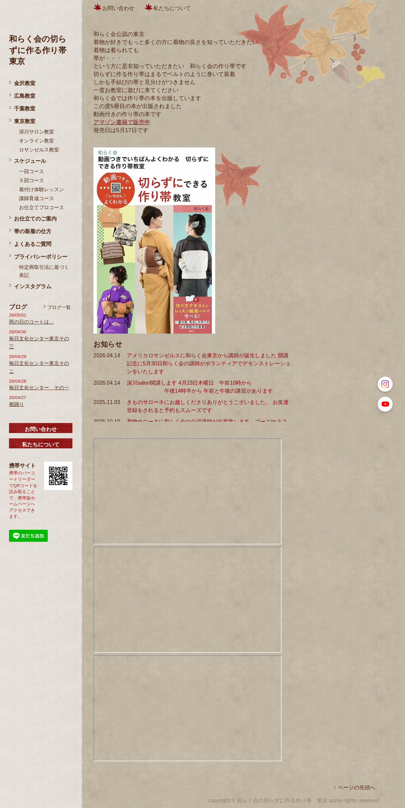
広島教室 (24, 96)
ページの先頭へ (356, 787)
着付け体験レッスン (41, 189)
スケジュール (30, 161)
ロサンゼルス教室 (39, 149)
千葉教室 (24, 108)
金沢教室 (24, 83)
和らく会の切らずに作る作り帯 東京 (41, 50)
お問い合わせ (41, 429)
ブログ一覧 (59, 307)
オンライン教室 (36, 140)
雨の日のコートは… (31, 322)
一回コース (31, 171)
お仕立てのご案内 (35, 219)
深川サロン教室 (36, 131)
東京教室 (24, 121)
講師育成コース (36, 198)
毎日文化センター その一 (39, 387)
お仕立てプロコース (41, 207)
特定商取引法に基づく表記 (44, 271)
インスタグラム (32, 286)
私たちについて (40, 444)
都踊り (16, 404)
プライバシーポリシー (40, 257)
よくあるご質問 (32, 244)
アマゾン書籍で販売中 (121, 122)
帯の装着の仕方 (32, 231)
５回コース (31, 180)
